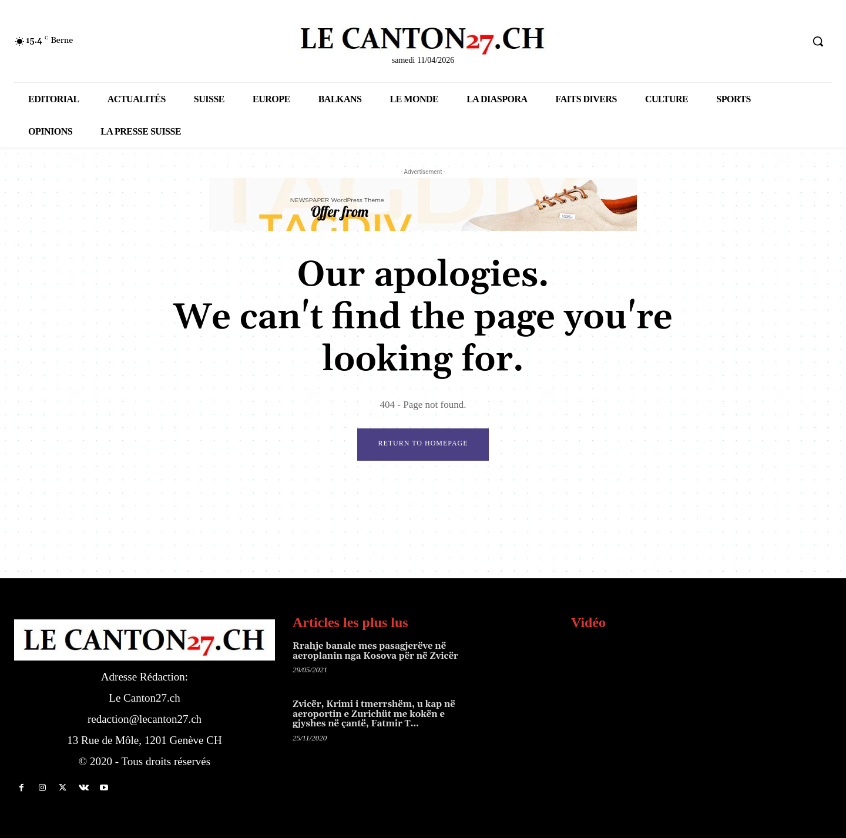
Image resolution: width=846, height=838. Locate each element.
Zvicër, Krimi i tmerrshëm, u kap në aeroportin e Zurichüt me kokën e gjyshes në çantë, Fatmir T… (374, 714)
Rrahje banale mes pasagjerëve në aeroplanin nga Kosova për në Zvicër (375, 651)
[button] (818, 41)
